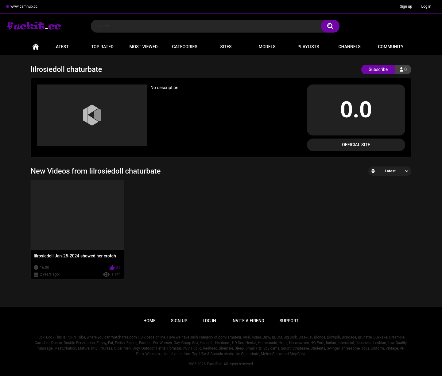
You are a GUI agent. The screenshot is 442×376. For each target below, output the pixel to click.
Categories (184, 46)
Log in (426, 6)
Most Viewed (143, 46)
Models (267, 46)
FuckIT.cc (214, 364)
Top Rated (102, 46)
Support (289, 320)
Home (36, 47)
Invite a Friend (247, 320)
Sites (225, 46)
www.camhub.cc (24, 6)
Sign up (406, 6)
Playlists (308, 46)
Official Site (356, 144)
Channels (349, 46)
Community (390, 46)
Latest (61, 46)
